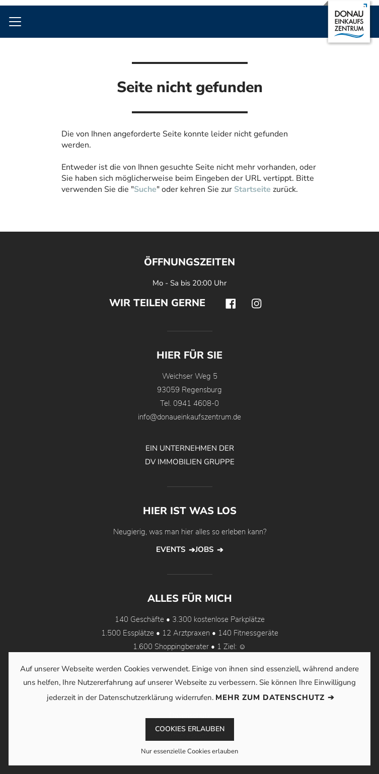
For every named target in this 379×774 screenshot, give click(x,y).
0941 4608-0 (196, 403)
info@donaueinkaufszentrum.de (189, 417)
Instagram (257, 304)
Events (170, 549)
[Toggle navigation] (15, 21)
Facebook (230, 304)
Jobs (204, 549)
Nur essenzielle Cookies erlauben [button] (189, 752)
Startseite (252, 189)
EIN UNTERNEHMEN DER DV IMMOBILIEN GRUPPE (190, 455)
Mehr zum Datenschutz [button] (270, 697)
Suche (145, 189)
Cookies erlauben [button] (189, 729)
